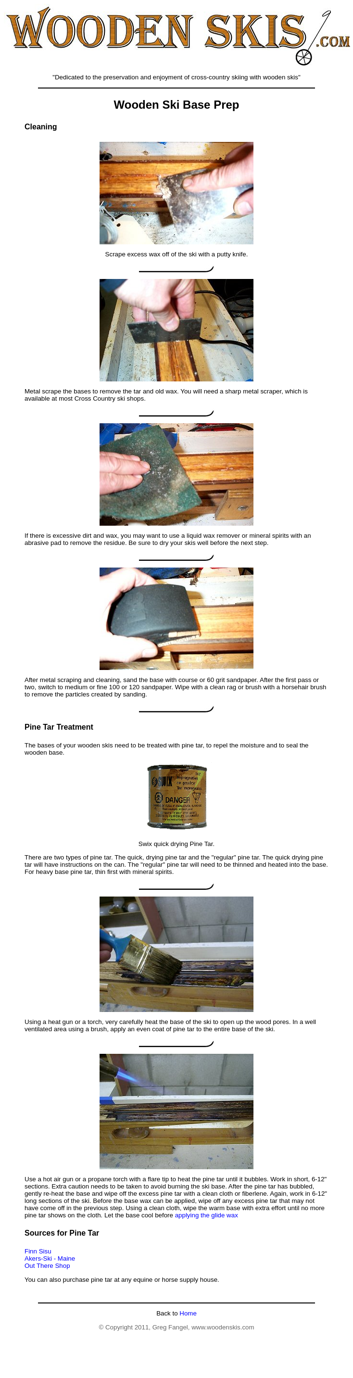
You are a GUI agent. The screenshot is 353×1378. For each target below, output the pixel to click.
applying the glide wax (206, 1215)
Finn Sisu (38, 1251)
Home (187, 1313)
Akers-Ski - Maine (50, 1258)
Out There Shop (47, 1265)
